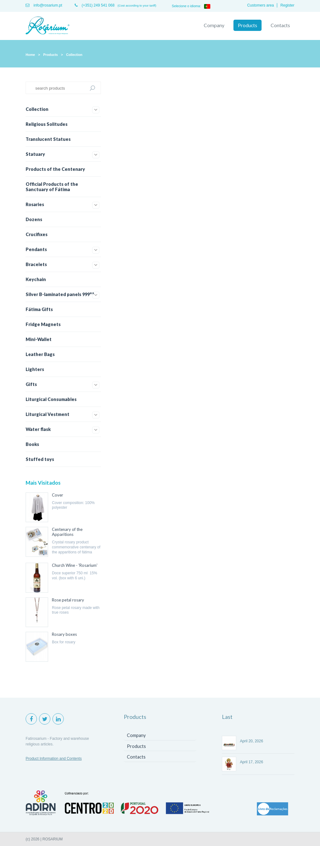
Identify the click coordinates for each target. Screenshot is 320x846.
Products (247, 25)
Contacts (280, 25)
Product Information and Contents (54, 758)
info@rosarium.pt (44, 5)
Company (214, 25)
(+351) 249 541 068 (94, 5)
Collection (74, 55)
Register (287, 5)
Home (30, 55)
